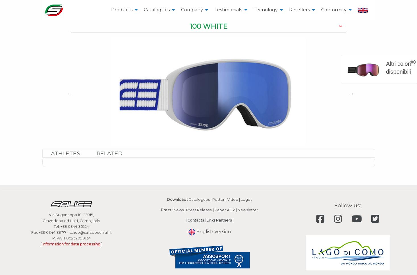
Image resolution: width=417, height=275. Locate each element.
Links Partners (219, 220)
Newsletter (248, 210)
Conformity (334, 10)
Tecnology (266, 10)
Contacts (195, 220)
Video (232, 199)
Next (351, 93)
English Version (209, 231)
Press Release (199, 210)
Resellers (299, 10)
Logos (246, 199)
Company (192, 10)
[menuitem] (123, 10)
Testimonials (228, 10)
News (178, 210)
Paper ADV (225, 210)
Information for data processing (71, 244)
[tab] (208, 26)
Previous (70, 93)
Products (121, 10)
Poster (218, 199)
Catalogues (157, 10)
